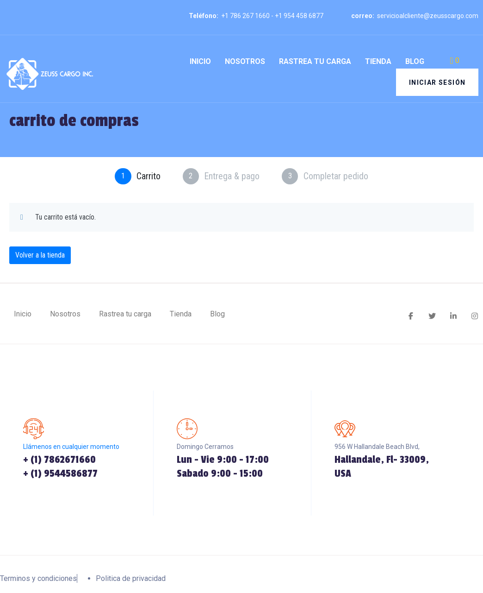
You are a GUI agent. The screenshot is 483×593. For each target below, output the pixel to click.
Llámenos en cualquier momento (71, 447)
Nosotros (245, 61)
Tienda (378, 61)
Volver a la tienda (40, 255)
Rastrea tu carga (315, 61)
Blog (414, 61)
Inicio (200, 61)
